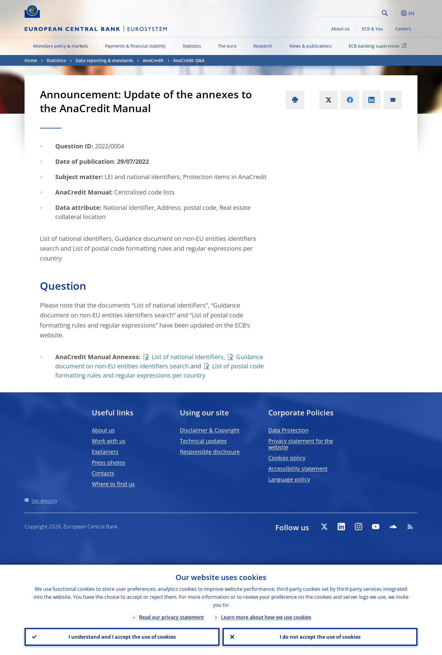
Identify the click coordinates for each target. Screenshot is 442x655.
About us (340, 29)
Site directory (44, 501)
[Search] (349, 12)
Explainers (105, 451)
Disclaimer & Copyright (209, 430)
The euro (227, 46)
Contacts (103, 473)
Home (31, 60)
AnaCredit (153, 60)
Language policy (289, 479)
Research (262, 46)
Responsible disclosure (210, 451)
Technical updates (203, 441)
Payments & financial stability (135, 46)
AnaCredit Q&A (188, 60)
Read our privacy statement (171, 617)
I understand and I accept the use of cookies (122, 636)
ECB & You (372, 29)
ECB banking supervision (379, 45)
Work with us (109, 441)
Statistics (192, 46)
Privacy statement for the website (300, 444)
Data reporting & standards (104, 60)
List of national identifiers (187, 357)
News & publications (310, 46)
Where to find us (113, 484)
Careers (403, 29)
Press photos (109, 462)
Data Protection (288, 430)
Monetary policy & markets (60, 46)
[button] (395, 13)
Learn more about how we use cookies (266, 617)
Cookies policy (286, 457)
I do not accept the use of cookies (320, 636)
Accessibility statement (298, 468)
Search (385, 13)
